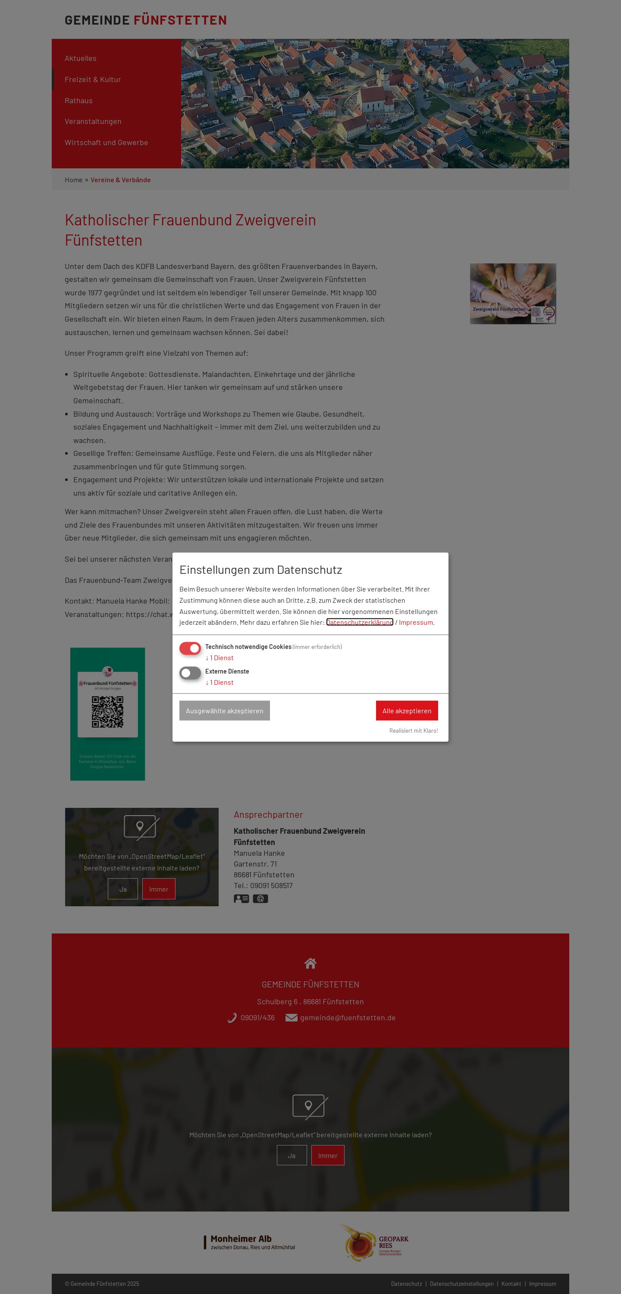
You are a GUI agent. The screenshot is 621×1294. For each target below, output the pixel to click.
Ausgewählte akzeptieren (224, 710)
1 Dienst (219, 657)
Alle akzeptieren (407, 710)
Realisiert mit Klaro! (413, 730)
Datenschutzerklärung (360, 622)
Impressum (416, 622)
